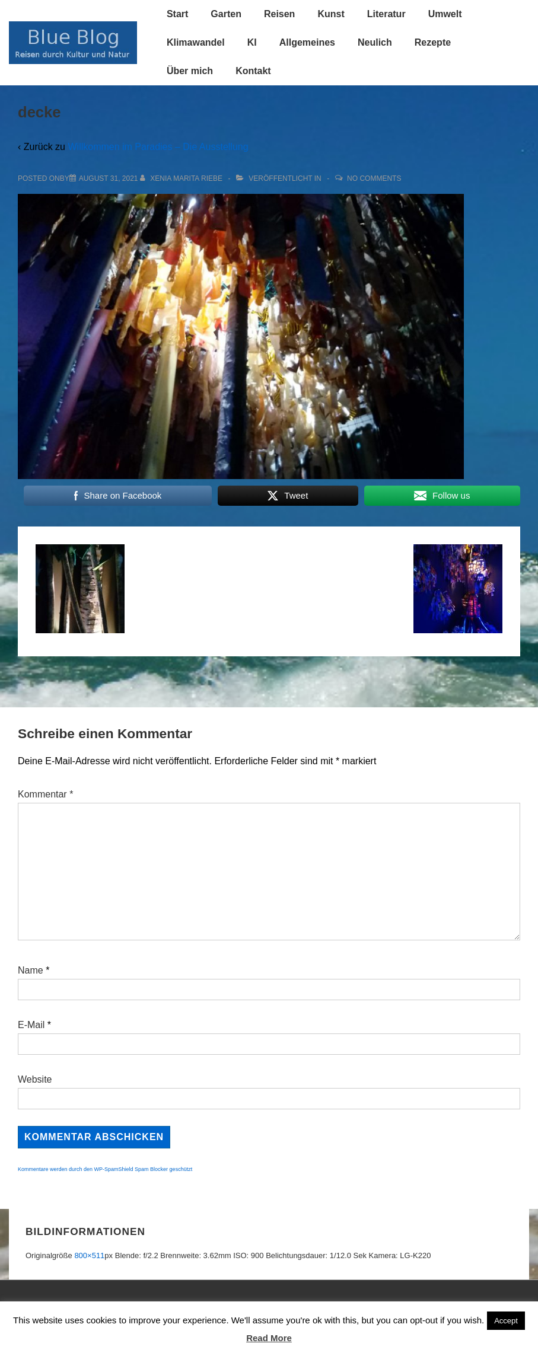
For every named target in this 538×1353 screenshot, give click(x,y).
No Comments (374, 178)
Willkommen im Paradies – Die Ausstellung (158, 147)
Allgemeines (307, 42)
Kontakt (253, 71)
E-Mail (31, 1025)
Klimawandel (196, 42)
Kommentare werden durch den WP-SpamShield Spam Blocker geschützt (105, 1169)
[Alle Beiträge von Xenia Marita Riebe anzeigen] (182, 178)
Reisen (279, 14)
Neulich (375, 42)
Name (30, 970)
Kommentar (45, 794)
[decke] (108, 178)
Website (35, 1079)
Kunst (330, 14)
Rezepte (433, 42)
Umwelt (445, 14)
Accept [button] (506, 1320)
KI (252, 42)
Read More (269, 1338)
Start (177, 14)
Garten (226, 14)
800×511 (89, 1255)
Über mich (190, 71)
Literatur (386, 14)
